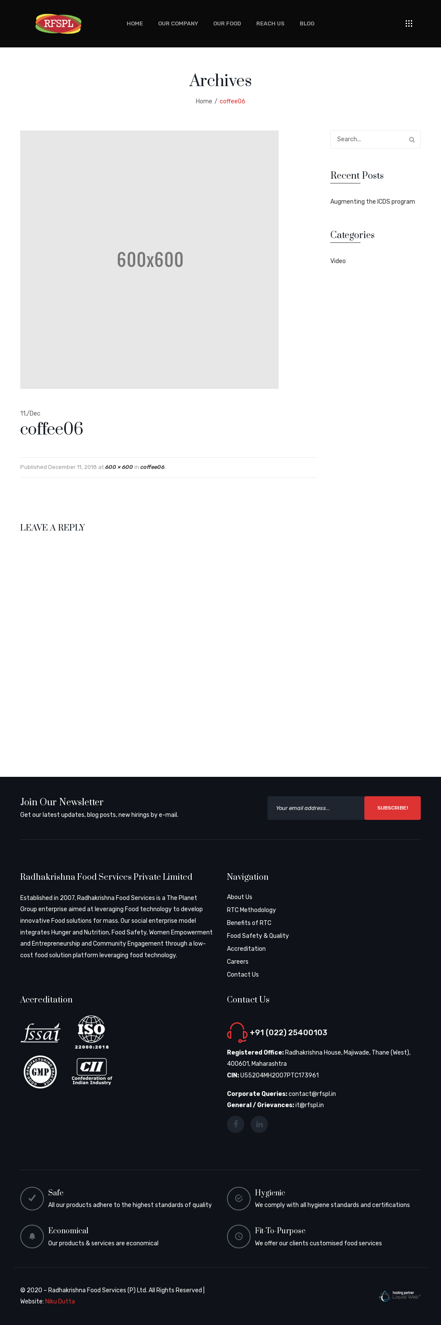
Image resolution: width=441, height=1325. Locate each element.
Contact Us (243, 974)
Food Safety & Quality (258, 936)
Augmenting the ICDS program (372, 201)
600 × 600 (119, 467)
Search (411, 139)
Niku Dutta (60, 1301)
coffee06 (152, 467)
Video (338, 261)
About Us (239, 897)
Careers (237, 961)
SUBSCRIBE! (392, 808)
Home (204, 101)
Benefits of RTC (249, 923)
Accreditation (246, 949)
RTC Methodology (251, 910)
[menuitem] (135, 24)
